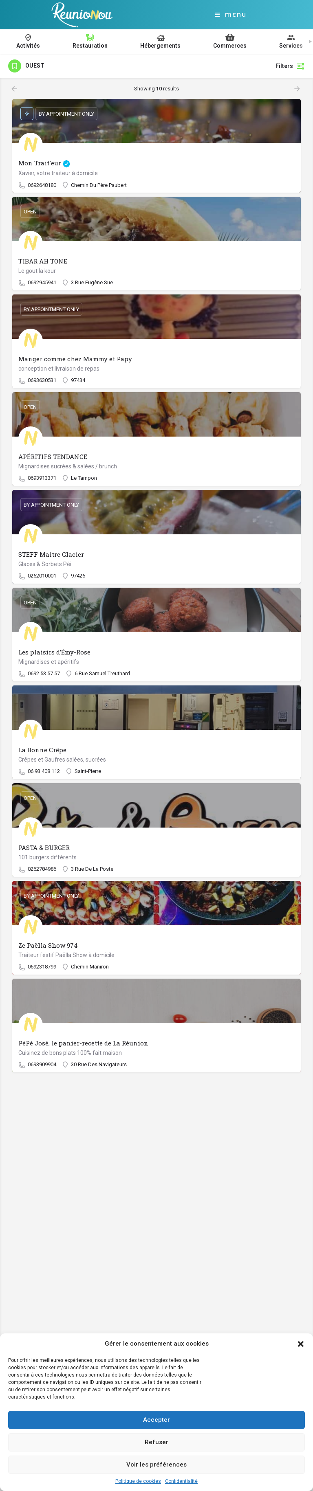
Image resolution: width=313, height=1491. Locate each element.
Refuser (156, 1442)
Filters (290, 65)
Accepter (156, 1419)
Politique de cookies (138, 1481)
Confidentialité (181, 1481)
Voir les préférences (156, 1464)
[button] (301, 1344)
